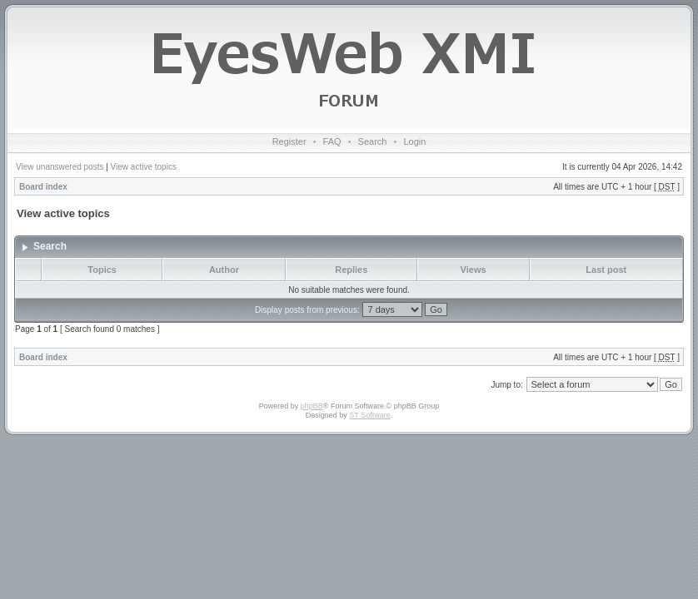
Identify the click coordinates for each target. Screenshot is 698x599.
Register (289, 141)
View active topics (144, 166)
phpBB (312, 406)
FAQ (332, 141)
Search (372, 141)
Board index (43, 186)
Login (414, 141)
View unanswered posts (59, 166)
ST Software (369, 415)
